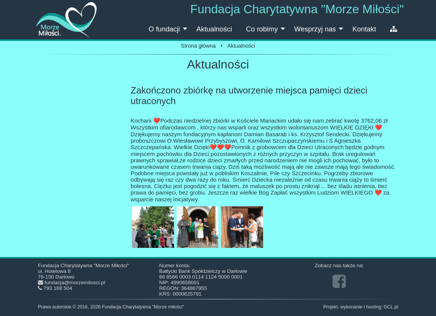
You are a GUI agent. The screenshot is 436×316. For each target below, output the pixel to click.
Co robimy (266, 32)
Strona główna (198, 46)
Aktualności (214, 29)
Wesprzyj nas (319, 32)
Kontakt (364, 29)
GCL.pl (391, 307)
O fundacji (169, 32)
